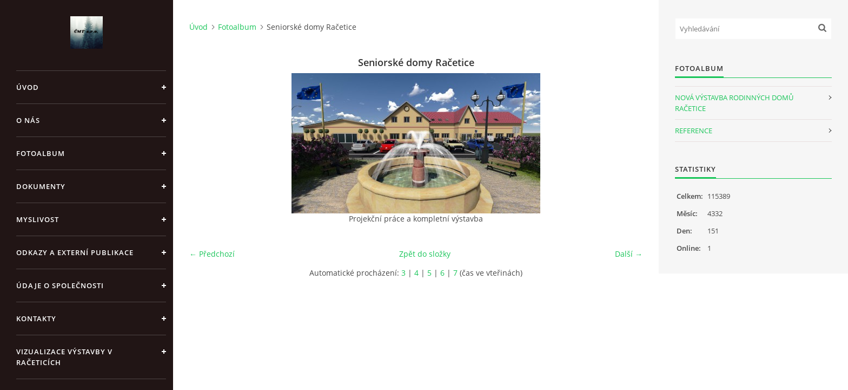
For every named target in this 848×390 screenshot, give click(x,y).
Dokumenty (40, 186)
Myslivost (37, 219)
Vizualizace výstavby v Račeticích (64, 357)
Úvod (27, 87)
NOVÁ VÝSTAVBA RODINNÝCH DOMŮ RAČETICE (734, 103)
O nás (28, 120)
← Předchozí (212, 254)
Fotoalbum (40, 153)
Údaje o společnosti (60, 285)
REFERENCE (693, 130)
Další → (628, 254)
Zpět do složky (425, 254)
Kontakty (36, 318)
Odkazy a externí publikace (75, 252)
